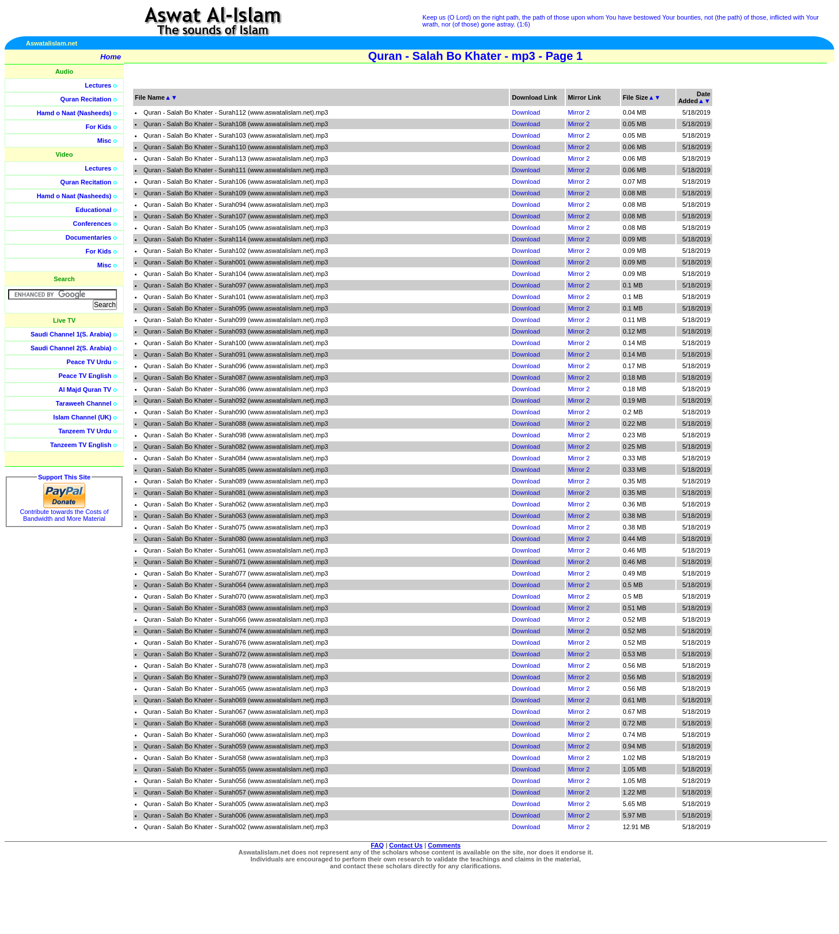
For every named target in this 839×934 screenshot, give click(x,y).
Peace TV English (85, 375)
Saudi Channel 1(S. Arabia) (71, 334)
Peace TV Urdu (89, 361)
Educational (93, 209)
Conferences (92, 223)
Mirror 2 (578, 112)
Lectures (98, 85)
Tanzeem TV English (80, 444)
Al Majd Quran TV (85, 389)
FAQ (377, 845)
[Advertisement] (784, 259)
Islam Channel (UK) (82, 417)
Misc (104, 140)
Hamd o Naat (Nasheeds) (74, 112)
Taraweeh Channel (83, 403)
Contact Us (405, 845)
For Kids (99, 126)
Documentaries (88, 237)
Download (526, 112)
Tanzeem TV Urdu (84, 431)
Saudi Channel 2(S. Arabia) (71, 348)
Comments (444, 845)
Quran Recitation (86, 99)
